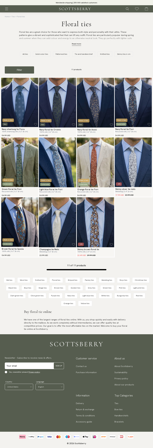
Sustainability (120, 372)
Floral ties (21, 16)
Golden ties (75, 288)
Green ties (107, 288)
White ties (105, 295)
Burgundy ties (122, 295)
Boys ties (123, 280)
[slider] (76, 2)
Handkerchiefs (121, 415)
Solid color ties (41, 54)
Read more (76, 44)
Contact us (81, 366)
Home (7, 16)
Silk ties (9, 280)
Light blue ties (88, 295)
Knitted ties (105, 54)
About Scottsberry (123, 366)
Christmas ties (141, 280)
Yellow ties (85, 303)
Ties (13, 16)
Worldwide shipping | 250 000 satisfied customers (76, 2)
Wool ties (24, 280)
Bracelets (119, 421)
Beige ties (43, 288)
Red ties (139, 295)
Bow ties (118, 409)
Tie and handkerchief (84, 54)
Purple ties (55, 295)
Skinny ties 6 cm (123, 54)
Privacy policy (34, 372)
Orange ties (68, 303)
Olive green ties (37, 295)
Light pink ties (138, 288)
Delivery (80, 403)
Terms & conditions (85, 415)
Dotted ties (40, 280)
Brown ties (58, 288)
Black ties (13, 288)
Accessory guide (84, 421)
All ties (25, 54)
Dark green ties (16, 295)
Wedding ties (106, 280)
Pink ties (122, 288)
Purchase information (86, 372)
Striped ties (72, 280)
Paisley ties (89, 280)
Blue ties (27, 288)
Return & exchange (85, 409)
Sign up (59, 366)
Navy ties (71, 295)
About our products (124, 384)
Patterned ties (61, 54)
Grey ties (91, 288)
